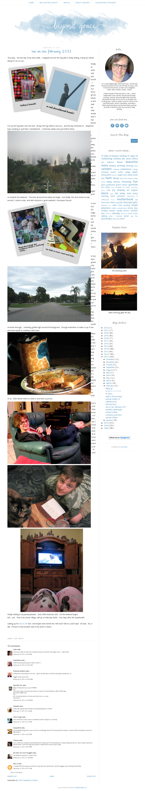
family (116, 178)
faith (108, 178)
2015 (106, 346)
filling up (109, 388)
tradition (108, 213)
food (103, 182)
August (109, 370)
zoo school (120, 219)
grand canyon (121, 185)
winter (126, 216)
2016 (106, 344)
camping (116, 169)
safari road (117, 205)
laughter (134, 190)
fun (135, 181)
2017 (106, 341)
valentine (124, 213)
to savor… (110, 394)
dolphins (114, 175)
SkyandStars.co (81, 788)
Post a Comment (16, 772)
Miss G (15, 764)
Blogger (124, 447)
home (107, 187)
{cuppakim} (17, 728)
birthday (121, 165)
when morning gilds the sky (119, 313)
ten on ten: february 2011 (116, 407)
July (108, 373)
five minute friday (131, 178)
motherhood (125, 199)
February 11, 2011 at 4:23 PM (22, 734)
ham (102, 187)
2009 (106, 425)
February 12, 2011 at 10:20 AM (23, 758)
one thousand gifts (128, 202)
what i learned (115, 216)
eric (103, 178)
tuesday (116, 213)
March (109, 383)
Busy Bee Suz (18, 685)
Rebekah (16, 706)
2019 (106, 336)
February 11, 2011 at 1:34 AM (22, 711)
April (108, 381)
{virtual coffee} (111, 412)
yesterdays (106, 218)
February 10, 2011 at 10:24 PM (23, 679)
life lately (19, 638)
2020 (106, 333)
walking (104, 216)
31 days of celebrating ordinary (119, 157)
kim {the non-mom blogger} (23, 753)
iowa (108, 190)
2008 (106, 428)
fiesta (122, 178)
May (108, 378)
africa (67, 3)
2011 (106, 357)
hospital (118, 187)
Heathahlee (17, 660)
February (110, 386)
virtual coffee (133, 213)
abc (123, 158)
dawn (135, 172)
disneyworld (106, 175)
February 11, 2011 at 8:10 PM (22, 747)
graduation (110, 185)
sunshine (134, 211)
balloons (110, 162)
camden (106, 169)
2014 (106, 349)
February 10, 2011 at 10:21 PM (23, 665)
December (110, 359)
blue (136, 166)
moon (113, 200)
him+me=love (111, 404)
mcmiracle (121, 196)
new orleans (110, 202)
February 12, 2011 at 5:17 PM (22, 768)
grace (103, 185)
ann (102, 162)
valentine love (111, 402)
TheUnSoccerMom (19, 671)
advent (128, 159)
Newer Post (12, 776)
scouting (126, 205)
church (113, 172)
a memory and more (114, 415)
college (127, 172)
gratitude (133, 184)
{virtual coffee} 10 (113, 399)
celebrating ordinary (105, 3)
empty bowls (133, 175)
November (110, 362)
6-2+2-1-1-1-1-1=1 (113, 391)
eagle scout (122, 175)
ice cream (126, 187)
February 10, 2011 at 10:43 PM (23, 700)
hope (112, 187)
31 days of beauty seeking (114, 156)
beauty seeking (82, 3)
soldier (113, 208)
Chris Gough (17, 717)
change (135, 169)
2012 (106, 354)
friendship (126, 181)
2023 (106, 328)
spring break (122, 208)
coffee (120, 172)
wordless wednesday (114, 410)
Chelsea (16, 740)
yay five (134, 216)
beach (120, 162)
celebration (125, 169)
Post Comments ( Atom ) (28, 780)
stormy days (133, 208)
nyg (117, 203)
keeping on (123, 190)
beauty (112, 165)
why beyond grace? (49, 3)
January (109, 420)
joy (113, 190)
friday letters (113, 181)
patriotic (104, 205)
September (110, 367)
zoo (113, 219)
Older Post (91, 776)
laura (104, 193)
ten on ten (23, 624)
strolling (104, 211)
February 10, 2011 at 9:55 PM (22, 654)
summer (112, 211)
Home (31, 3)
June (108, 375)
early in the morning (114, 396)
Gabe (15, 649)
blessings (129, 166)
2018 (106, 338)
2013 (106, 352)
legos (112, 194)
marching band (108, 196)
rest (110, 205)
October (109, 365)
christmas (105, 172)
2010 (106, 423)
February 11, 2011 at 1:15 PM (22, 722)
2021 (106, 330)
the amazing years (119, 271)
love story (132, 193)
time (103, 213)
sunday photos (123, 211)
